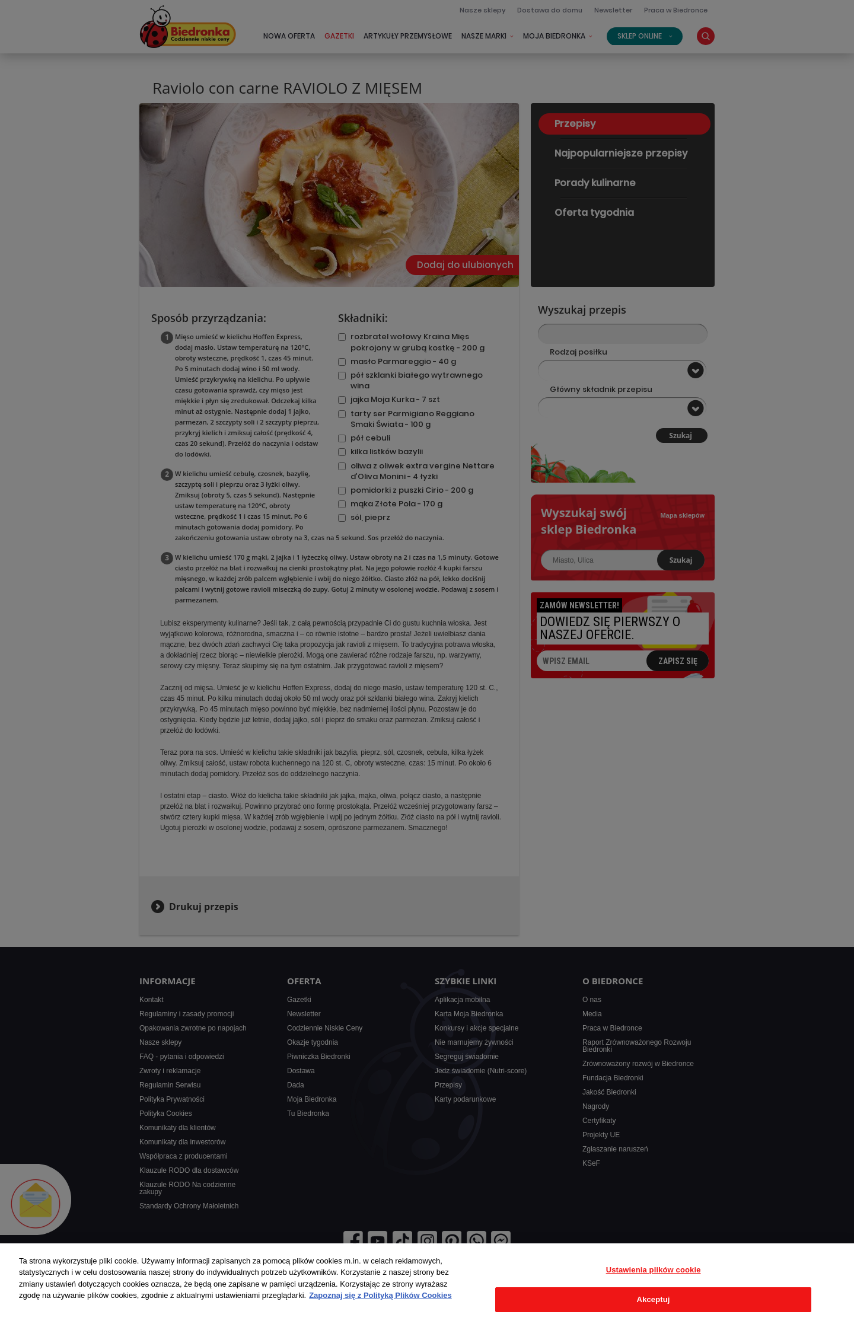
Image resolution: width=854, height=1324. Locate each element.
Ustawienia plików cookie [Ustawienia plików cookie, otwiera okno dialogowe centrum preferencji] (653, 1269)
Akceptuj (653, 1299)
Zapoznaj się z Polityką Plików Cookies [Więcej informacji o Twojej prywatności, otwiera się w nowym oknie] (380, 1295)
